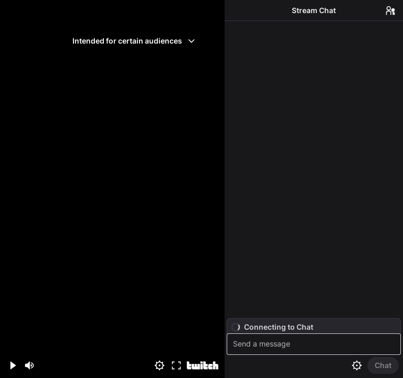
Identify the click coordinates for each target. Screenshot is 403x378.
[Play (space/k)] (12, 365)
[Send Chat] (383, 365)
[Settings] (159, 365)
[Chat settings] (356, 365)
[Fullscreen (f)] (176, 365)
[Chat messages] (314, 169)
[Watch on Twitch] (202, 365)
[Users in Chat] (390, 10)
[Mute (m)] (29, 365)
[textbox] (315, 344)
